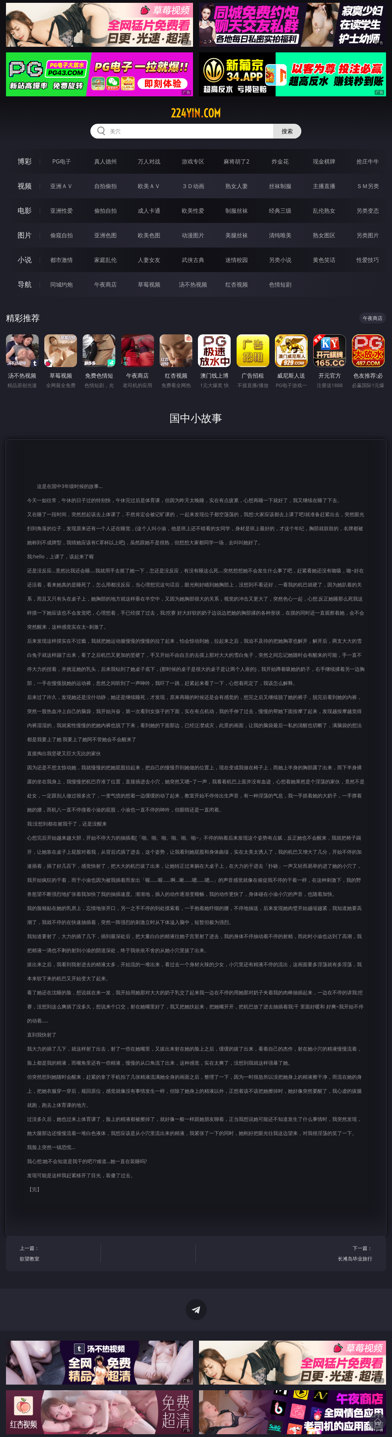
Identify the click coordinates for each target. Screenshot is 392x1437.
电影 (25, 210)
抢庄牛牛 (367, 161)
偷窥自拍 (61, 235)
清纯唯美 (280, 235)
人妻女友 (149, 260)
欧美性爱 (193, 210)
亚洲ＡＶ (61, 186)
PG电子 (61, 161)
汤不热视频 (193, 284)
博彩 (25, 161)
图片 (25, 235)
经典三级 (280, 210)
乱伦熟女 (324, 210)
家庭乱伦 (105, 260)
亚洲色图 (105, 235)
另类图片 (367, 235)
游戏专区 (193, 161)
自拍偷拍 (105, 186)
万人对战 (149, 161)
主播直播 (324, 186)
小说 (25, 259)
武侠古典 (193, 260)
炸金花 (280, 161)
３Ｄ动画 (193, 186)
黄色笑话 (324, 260)
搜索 (287, 131)
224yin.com (196, 113)
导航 (25, 284)
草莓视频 (149, 284)
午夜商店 (105, 284)
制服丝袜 (236, 210)
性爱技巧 (367, 260)
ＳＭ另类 (367, 186)
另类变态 (367, 210)
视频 (25, 186)
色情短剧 (280, 284)
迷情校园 (236, 260)
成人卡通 (149, 210)
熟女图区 (324, 235)
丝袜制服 (280, 186)
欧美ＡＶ (149, 186)
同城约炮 (61, 284)
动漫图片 (193, 235)
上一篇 (58, 1254)
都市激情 (61, 260)
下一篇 (333, 1254)
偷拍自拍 (105, 210)
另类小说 (280, 260)
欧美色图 (149, 235)
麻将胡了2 (236, 161)
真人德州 (105, 161)
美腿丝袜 (236, 235)
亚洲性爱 (61, 210)
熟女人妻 (236, 186)
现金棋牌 (324, 161)
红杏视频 (236, 284)
